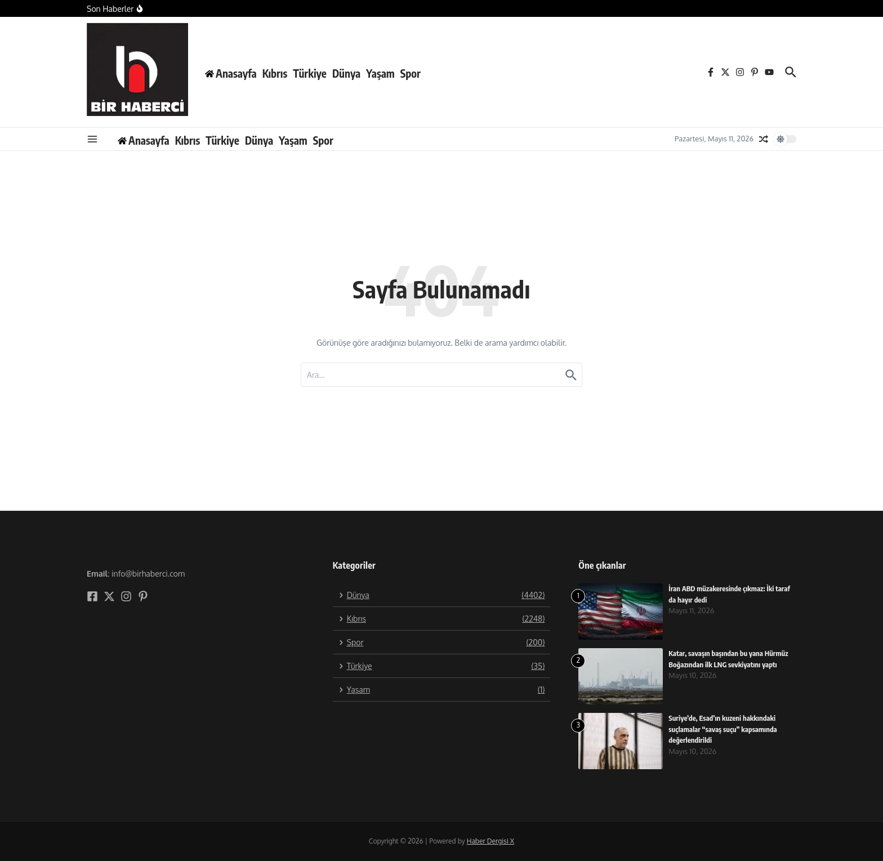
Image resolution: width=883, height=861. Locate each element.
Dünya (346, 73)
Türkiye (310, 73)
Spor (410, 73)
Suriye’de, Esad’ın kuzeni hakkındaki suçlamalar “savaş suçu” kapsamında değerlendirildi (723, 728)
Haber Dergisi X (490, 841)
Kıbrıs (275, 73)
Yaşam (380, 73)
